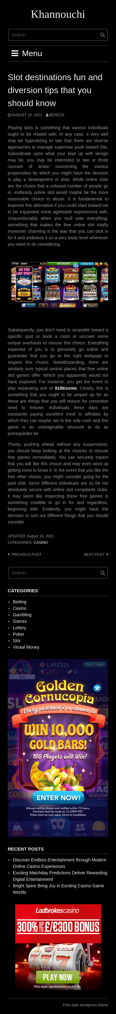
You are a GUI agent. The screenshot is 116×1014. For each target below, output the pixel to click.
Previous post (26, 554)
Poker (18, 634)
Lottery (19, 627)
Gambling (22, 614)
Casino (41, 542)
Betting (20, 601)
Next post (94, 554)
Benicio (56, 115)
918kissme (66, 388)
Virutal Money (26, 647)
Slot (16, 640)
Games (20, 621)
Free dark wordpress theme (85, 1005)
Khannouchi (58, 14)
